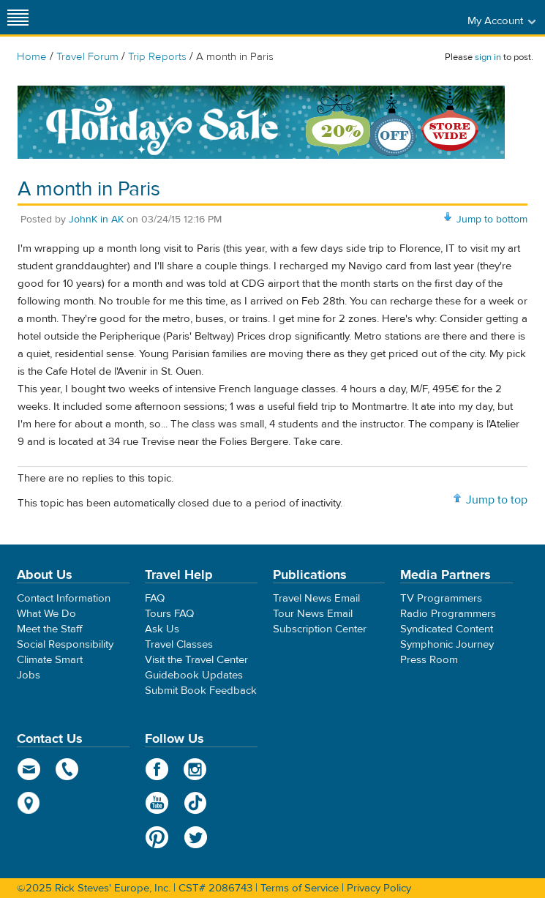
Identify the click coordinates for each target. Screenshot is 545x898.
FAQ (155, 598)
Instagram (196, 769)
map (29, 803)
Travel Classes (179, 644)
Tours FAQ (169, 614)
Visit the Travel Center (196, 660)
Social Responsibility (65, 644)
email (29, 769)
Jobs (28, 675)
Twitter (196, 837)
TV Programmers (441, 598)
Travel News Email (316, 598)
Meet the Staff (50, 629)
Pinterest (157, 837)
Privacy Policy (379, 888)
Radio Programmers (448, 614)
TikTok (196, 803)
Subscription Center (320, 629)
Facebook (157, 769)
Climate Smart (50, 660)
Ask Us (162, 629)
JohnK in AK (96, 219)
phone (68, 769)
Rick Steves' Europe (273, 17)
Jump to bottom (491, 219)
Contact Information (63, 598)
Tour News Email (313, 614)
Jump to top (496, 500)
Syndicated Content (446, 629)
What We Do (46, 614)
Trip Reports (157, 57)
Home (32, 57)
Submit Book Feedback (201, 690)
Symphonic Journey (447, 644)
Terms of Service (299, 888)
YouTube (157, 803)
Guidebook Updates (194, 675)
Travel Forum (87, 57)
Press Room (429, 660)
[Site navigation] (18, 17)
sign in (488, 57)
